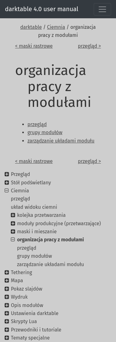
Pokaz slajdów (26, 289)
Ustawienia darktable (34, 313)
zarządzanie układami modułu (50, 264)
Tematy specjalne (30, 338)
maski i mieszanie (37, 232)
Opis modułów (27, 305)
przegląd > (89, 46)
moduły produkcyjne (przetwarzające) (59, 223)
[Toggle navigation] (102, 9)
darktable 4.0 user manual (41, 9)
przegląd (20, 199)
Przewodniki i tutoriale (36, 330)
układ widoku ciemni (34, 207)
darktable (31, 27)
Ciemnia (56, 27)
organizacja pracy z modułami (50, 240)
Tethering (21, 272)
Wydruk (19, 297)
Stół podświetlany (31, 183)
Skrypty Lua (24, 321)
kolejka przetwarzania (41, 215)
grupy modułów (34, 256)
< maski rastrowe (34, 46)
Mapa (17, 280)
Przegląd (20, 174)
